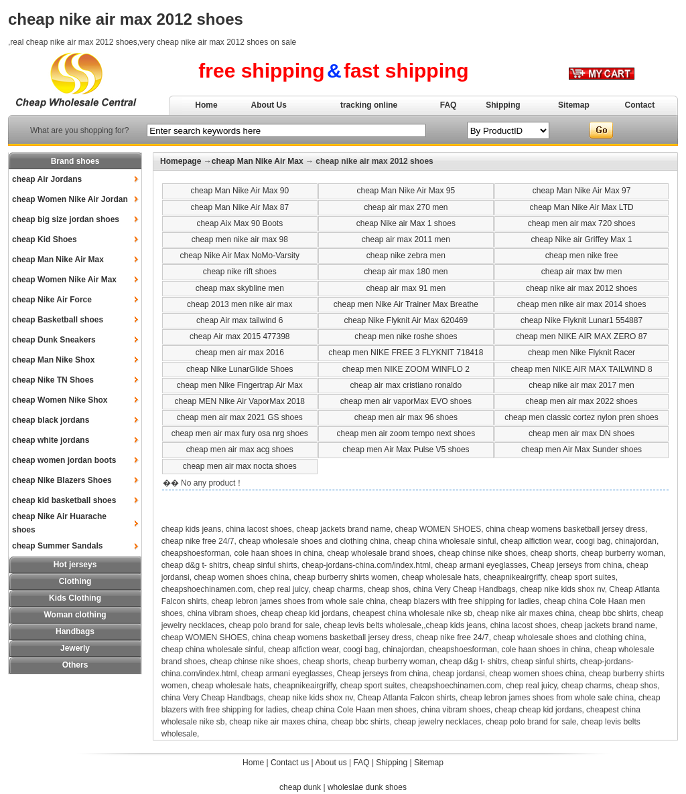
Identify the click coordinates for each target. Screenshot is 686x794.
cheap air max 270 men (406, 207)
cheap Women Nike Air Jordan (70, 199)
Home (206, 105)
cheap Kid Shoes (44, 239)
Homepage (180, 161)
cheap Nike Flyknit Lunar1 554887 (581, 320)
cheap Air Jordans (47, 179)
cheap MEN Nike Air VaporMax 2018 (240, 401)
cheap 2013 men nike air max (239, 304)
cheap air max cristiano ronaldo (406, 385)
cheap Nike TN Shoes (53, 380)
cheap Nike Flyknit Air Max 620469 (406, 320)
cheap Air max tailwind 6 (239, 320)
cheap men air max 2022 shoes (581, 401)
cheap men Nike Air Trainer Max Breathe (406, 304)
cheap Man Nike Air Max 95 (405, 190)
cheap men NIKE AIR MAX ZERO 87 (581, 336)
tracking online (368, 105)
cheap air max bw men (581, 271)
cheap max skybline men (240, 288)
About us (330, 762)
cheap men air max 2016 (240, 352)
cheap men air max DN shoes (581, 433)
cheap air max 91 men (405, 288)
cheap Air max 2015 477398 (239, 336)
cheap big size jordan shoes (65, 219)
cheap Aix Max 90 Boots (239, 223)
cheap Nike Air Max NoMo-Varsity (240, 255)
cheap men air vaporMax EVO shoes (406, 401)
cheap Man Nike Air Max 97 (582, 190)
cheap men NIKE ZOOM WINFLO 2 (406, 369)
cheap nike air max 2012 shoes (581, 288)
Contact (640, 105)
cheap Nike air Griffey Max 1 (581, 239)
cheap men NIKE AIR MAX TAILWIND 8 (581, 369)
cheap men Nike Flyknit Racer (581, 352)
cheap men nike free (581, 255)
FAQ (448, 105)
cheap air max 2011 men (406, 239)
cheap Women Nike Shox (59, 400)
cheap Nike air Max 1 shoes (406, 223)
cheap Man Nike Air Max (58, 259)
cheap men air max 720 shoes (582, 223)
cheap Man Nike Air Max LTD (581, 207)
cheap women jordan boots (64, 460)
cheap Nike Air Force (52, 299)
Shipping (503, 105)
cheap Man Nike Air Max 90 (239, 190)
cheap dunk (300, 787)
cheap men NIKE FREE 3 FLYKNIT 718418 (405, 352)
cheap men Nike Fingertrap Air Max (240, 385)
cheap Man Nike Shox (53, 360)
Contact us (290, 762)
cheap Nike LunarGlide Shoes (239, 369)
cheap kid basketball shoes (64, 500)
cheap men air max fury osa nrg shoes (240, 433)
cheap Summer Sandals (57, 546)
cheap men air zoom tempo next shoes (405, 433)
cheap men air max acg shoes (239, 449)
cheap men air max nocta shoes (240, 466)
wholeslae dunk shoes (367, 787)
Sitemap (574, 105)
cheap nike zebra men (405, 255)
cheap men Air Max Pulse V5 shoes (405, 449)
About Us (269, 105)
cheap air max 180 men (406, 271)
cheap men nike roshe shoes (405, 336)
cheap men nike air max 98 (240, 239)
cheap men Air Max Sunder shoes (581, 449)
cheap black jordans (50, 420)
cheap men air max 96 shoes (406, 417)
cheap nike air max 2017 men (581, 385)
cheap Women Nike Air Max (64, 279)
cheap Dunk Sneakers (54, 339)
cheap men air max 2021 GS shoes (240, 417)
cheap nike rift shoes (240, 271)
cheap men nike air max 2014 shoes (581, 304)
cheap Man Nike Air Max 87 (239, 207)
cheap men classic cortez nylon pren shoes (581, 417)
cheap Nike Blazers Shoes (62, 480)
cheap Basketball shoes (57, 319)
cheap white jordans (50, 440)
